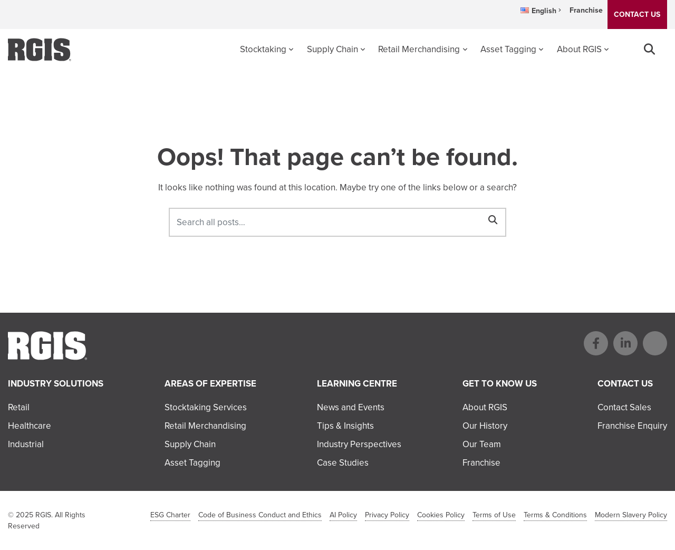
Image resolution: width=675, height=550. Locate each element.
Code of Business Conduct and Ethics (260, 514)
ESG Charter (170, 514)
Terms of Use (494, 514)
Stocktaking (263, 49)
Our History (484, 425)
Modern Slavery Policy (631, 514)
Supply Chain (332, 49)
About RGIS (579, 49)
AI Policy (343, 514)
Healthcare (29, 425)
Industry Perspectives (359, 444)
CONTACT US (637, 14)
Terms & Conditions (555, 514)
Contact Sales (624, 407)
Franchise (586, 10)
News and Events (350, 407)
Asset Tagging (508, 49)
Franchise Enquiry (632, 425)
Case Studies (343, 462)
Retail (19, 407)
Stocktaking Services (206, 407)
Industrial (26, 444)
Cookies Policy (441, 514)
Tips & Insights (345, 425)
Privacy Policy (387, 514)
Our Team (481, 444)
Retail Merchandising (419, 49)
